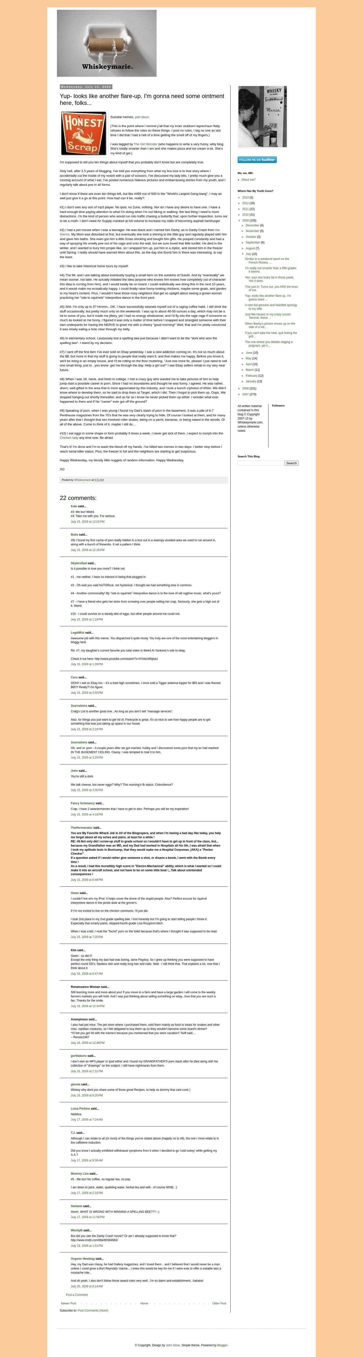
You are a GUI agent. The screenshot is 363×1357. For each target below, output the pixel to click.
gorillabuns (79, 1056)
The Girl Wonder (146, 144)
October (251, 237)
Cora (74, 677)
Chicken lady (69, 438)
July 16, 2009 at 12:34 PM (88, 1006)
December (253, 225)
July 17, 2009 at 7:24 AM (87, 1119)
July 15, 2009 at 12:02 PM (88, 521)
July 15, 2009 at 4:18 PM (87, 814)
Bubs (74, 534)
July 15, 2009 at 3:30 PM (87, 790)
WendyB (77, 1230)
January (251, 381)
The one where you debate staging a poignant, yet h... (269, 343)
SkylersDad (79, 563)
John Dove (173, 1345)
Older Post (219, 1303)
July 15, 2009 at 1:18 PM (87, 619)
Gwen (75, 893)
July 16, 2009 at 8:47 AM (87, 973)
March (250, 370)
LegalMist (77, 632)
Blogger (222, 1345)
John (74, 770)
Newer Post (68, 1303)
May (249, 358)
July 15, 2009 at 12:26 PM (88, 550)
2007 (246, 394)
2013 (246, 197)
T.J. (73, 1133)
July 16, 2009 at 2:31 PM (87, 1071)
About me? (248, 179)
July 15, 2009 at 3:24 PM (87, 729)
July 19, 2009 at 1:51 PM (87, 1245)
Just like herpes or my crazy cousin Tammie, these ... (268, 316)
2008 (246, 388)
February (252, 375)
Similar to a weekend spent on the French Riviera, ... (267, 260)
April (249, 364)
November (253, 231)
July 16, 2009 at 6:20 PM (87, 1095)
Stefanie (76, 1206)
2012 (246, 203)
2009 (246, 220)
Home (144, 1303)
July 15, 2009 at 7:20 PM (87, 937)
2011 (246, 209)
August (251, 248)
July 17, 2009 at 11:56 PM (88, 1217)
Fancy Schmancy (83, 803)
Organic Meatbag (83, 1258)
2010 (246, 214)
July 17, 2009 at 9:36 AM (87, 1160)
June (249, 352)
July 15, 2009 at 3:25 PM (87, 757)
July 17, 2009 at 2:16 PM (87, 1193)
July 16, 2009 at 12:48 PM (88, 1043)
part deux (141, 117)
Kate (74, 506)
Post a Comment (77, 1295)
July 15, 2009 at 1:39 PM (87, 664)
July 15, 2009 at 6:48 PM (87, 880)
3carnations (79, 705)
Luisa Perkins (80, 1108)
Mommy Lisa (80, 1173)
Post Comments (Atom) (93, 1310)
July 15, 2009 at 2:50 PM (87, 693)
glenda (75, 1084)
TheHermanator (82, 827)
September (253, 242)
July (249, 254)
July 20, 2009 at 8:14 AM (87, 1286)
